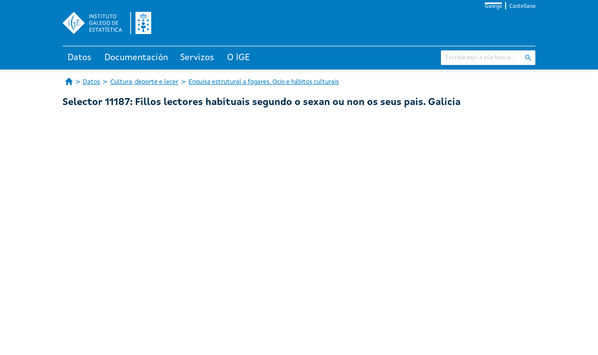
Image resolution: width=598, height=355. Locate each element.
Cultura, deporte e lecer (144, 82)
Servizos (197, 57)
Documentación (136, 57)
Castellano (522, 6)
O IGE (238, 57)
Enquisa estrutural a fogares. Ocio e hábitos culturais (264, 82)
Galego (493, 6)
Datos (79, 57)
